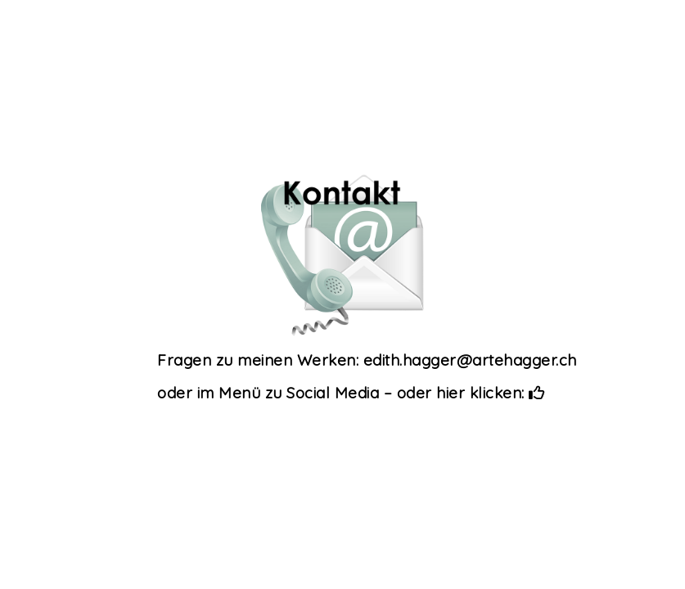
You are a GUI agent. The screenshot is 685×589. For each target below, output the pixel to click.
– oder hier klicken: (464, 392)
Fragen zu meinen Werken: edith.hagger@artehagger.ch (367, 360)
